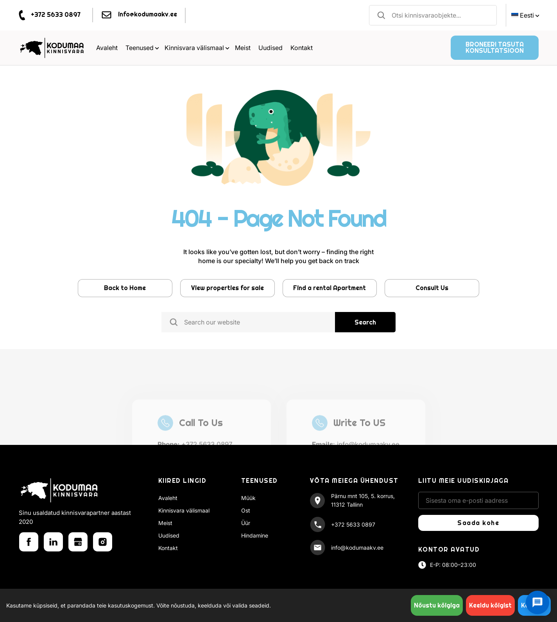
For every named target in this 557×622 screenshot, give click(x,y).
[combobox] (433, 15)
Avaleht (107, 48)
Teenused (142, 48)
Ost (245, 510)
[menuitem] (524, 15)
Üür (245, 523)
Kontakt (301, 48)
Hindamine (254, 535)
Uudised (270, 48)
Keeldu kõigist (490, 605)
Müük (248, 498)
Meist (243, 48)
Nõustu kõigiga (437, 605)
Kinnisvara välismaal (197, 48)
